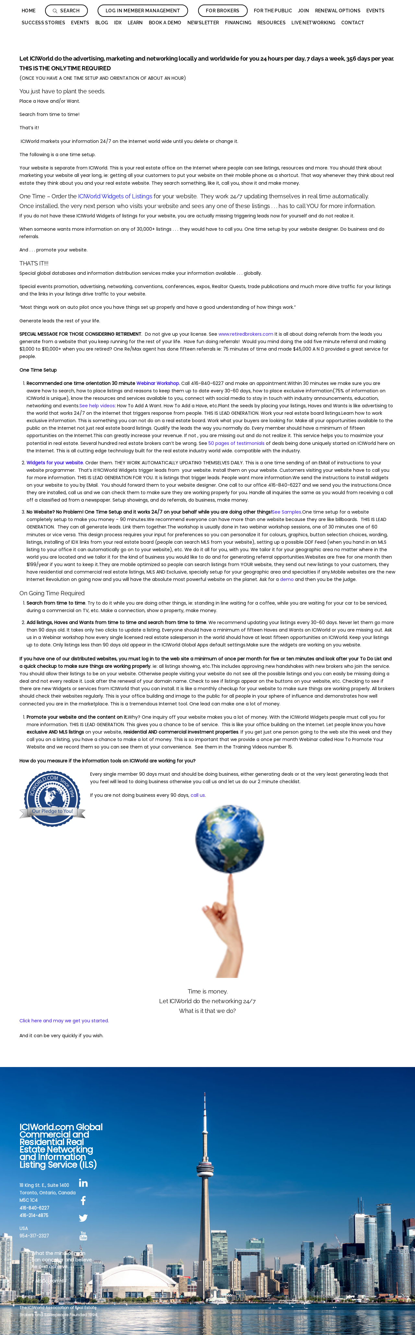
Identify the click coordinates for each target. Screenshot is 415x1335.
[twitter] (84, 1218)
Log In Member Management (143, 10)
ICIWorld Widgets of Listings (115, 196)
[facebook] (84, 1201)
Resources (271, 22)
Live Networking (313, 22)
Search (66, 10)
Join (303, 10)
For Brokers (223, 10)
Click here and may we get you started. (64, 1020)
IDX (118, 22)
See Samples (286, 512)
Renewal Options (338, 10)
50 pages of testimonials (236, 443)
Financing (238, 22)
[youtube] (84, 1236)
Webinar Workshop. (158, 383)
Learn (135, 22)
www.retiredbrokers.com (246, 334)
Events (375, 10)
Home (29, 10)
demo (287, 579)
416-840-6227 (34, 1208)
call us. (198, 795)
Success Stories (43, 22)
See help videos (97, 405)
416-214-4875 (33, 1216)
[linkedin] (84, 1183)
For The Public (273, 10)
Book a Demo (165, 22)
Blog (101, 22)
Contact (352, 22)
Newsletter (203, 22)
